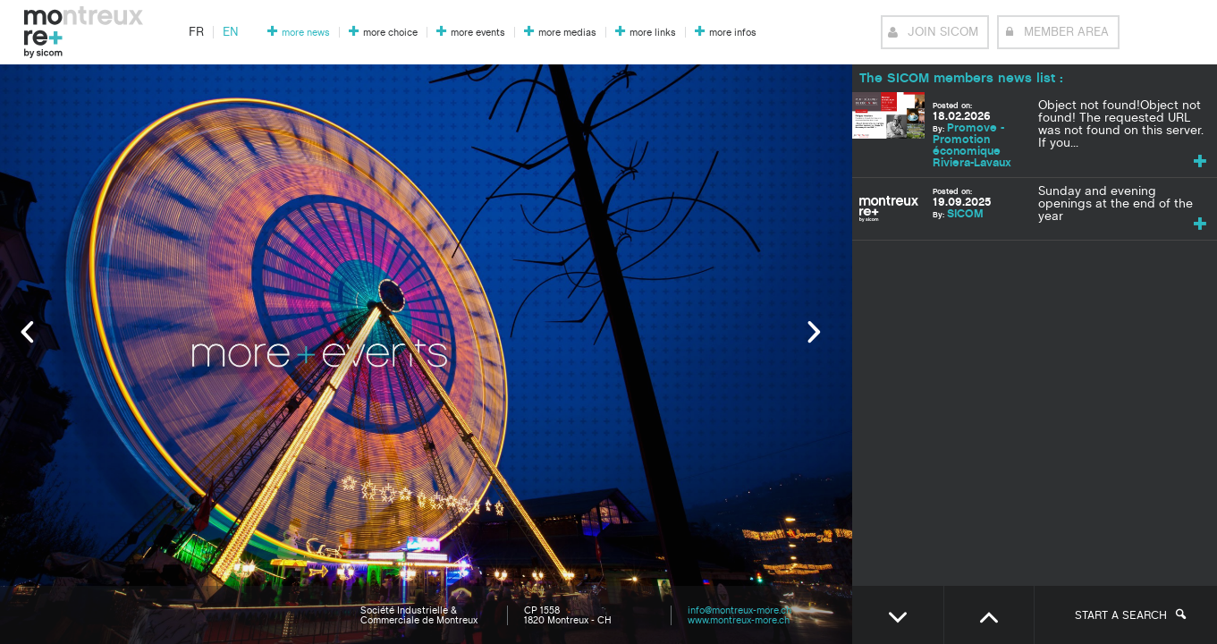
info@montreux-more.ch (739, 610)
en (231, 32)
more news (306, 33)
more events (478, 33)
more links (653, 33)
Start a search (1130, 615)
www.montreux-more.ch (739, 620)
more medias (567, 33)
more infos (732, 33)
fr (196, 32)
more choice (390, 33)
